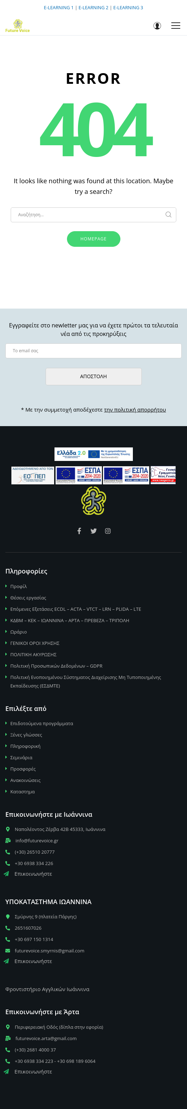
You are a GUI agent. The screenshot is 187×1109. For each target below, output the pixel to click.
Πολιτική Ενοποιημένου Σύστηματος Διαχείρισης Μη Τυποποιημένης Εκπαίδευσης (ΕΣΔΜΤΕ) (85, 681)
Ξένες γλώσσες (26, 735)
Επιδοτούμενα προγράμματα (41, 723)
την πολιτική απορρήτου (135, 409)
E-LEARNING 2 (94, 7)
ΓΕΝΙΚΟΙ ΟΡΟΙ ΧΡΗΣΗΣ (34, 643)
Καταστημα (22, 791)
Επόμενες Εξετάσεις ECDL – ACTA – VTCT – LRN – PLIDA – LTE (75, 609)
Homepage (93, 239)
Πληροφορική (25, 746)
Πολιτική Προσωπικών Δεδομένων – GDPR (56, 666)
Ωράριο (18, 632)
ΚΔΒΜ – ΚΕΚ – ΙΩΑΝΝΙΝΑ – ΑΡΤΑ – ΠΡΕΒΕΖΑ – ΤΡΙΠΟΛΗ (69, 620)
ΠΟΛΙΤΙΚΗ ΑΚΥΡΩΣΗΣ (33, 654)
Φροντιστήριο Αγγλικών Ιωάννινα (47, 989)
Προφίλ (18, 586)
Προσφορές (23, 769)
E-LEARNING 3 (128, 7)
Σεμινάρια (21, 757)
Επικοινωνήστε (28, 873)
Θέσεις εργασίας (28, 597)
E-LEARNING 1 (59, 7)
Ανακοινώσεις (25, 780)
